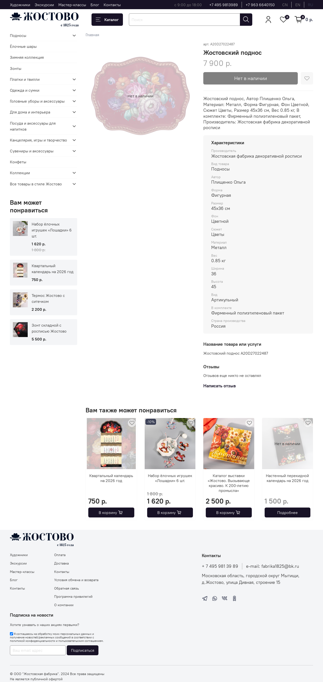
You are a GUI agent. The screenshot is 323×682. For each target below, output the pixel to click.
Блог (95, 4)
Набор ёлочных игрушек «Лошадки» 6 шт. (170, 478)
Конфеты (18, 161)
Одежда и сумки (24, 90)
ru (310, 4)
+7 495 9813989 (223, 4)
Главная (92, 34)
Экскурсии (44, 4)
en (297, 4)
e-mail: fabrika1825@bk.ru (272, 566)
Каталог (107, 19)
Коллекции (20, 172)
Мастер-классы (72, 4)
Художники (20, 4)
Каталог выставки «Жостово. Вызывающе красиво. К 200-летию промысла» (229, 483)
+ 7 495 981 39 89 (220, 566)
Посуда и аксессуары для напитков (33, 126)
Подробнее (287, 512)
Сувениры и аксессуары (31, 150)
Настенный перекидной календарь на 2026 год (287, 478)
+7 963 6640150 (260, 4)
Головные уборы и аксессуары (37, 101)
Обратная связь (66, 588)
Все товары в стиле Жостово (36, 183)
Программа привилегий (73, 596)
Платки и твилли (25, 79)
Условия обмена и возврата (76, 580)
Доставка (61, 563)
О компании (63, 605)
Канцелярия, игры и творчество (38, 140)
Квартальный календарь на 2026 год (111, 478)
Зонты (15, 68)
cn (285, 4)
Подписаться (82, 650)
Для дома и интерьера (30, 112)
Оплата (60, 555)
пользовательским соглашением (80, 641)
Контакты (112, 4)
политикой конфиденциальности (32, 641)
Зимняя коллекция (27, 57)
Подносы (18, 35)
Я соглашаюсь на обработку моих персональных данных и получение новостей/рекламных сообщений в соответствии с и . (57, 637)
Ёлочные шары (23, 46)
